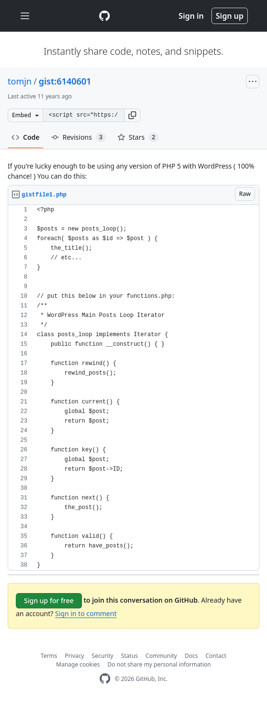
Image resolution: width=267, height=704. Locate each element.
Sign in (191, 16)
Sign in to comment (85, 613)
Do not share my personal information (159, 664)
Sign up (230, 16)
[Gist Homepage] (104, 16)
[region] (133, 387)
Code (26, 137)
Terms (49, 656)
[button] (132, 115)
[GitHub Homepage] (105, 679)
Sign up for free (49, 600)
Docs (191, 656)
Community (161, 656)
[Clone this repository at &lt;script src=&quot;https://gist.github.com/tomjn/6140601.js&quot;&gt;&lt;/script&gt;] (83, 115)
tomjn (20, 81)
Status (129, 656)
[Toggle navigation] (25, 16)
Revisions (78, 137)
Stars (138, 137)
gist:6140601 (65, 81)
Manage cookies (78, 664)
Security (102, 656)
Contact (216, 656)
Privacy (74, 656)
